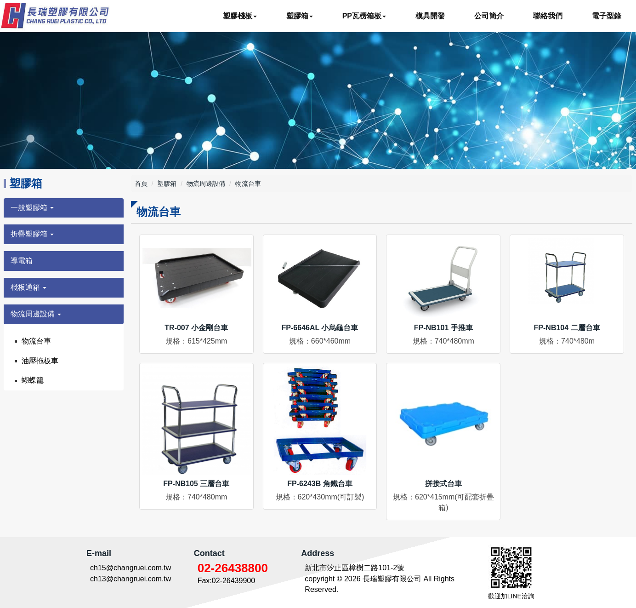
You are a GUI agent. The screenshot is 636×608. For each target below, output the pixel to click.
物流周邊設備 (206, 183)
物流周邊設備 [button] (36, 314)
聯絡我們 (547, 16)
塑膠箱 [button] (299, 16)
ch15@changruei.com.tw (130, 568)
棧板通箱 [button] (28, 287)
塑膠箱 (166, 183)
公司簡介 (489, 16)
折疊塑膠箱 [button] (32, 234)
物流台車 (36, 341)
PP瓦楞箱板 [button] (364, 16)
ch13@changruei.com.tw (130, 579)
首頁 (141, 183)
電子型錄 (606, 16)
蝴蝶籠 (33, 380)
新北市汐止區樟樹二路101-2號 (354, 568)
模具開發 (430, 16)
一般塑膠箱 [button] (32, 208)
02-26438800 (233, 568)
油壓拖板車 (40, 361)
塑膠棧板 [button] (240, 16)
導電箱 (22, 260)
